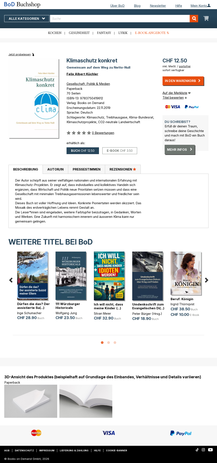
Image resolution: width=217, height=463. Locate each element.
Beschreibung (25, 169)
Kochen (54, 33)
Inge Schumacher (29, 313)
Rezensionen (123, 169)
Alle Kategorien (27, 19)
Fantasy (104, 33)
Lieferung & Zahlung (74, 450)
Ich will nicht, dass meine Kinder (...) (108, 306)
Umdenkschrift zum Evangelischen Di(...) (148, 306)
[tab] (25, 169)
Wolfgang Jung (66, 313)
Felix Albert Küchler (82, 74)
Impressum (46, 450)
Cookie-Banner (116, 450)
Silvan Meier (102, 313)
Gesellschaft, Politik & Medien (88, 84)
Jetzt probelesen (19, 54)
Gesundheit (79, 33)
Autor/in (55, 169)
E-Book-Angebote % (152, 33)
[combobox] (124, 18)
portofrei (185, 66)
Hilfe (178, 6)
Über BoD (117, 6)
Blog (137, 6)
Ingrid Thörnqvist (182, 304)
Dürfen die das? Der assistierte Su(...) (33, 306)
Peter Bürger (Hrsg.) (147, 314)
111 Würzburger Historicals (68, 306)
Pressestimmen (86, 169)
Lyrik (123, 33)
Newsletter (158, 6)
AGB (7, 450)
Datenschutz (24, 450)
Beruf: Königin (182, 299)
